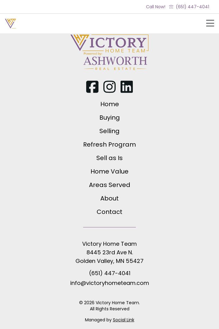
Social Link (123, 320)
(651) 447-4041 (189, 7)
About (109, 198)
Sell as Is (109, 158)
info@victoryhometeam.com (109, 283)
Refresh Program (109, 144)
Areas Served (109, 185)
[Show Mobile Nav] (210, 24)
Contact (109, 211)
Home (109, 104)
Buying (109, 117)
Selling (109, 131)
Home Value (109, 171)
